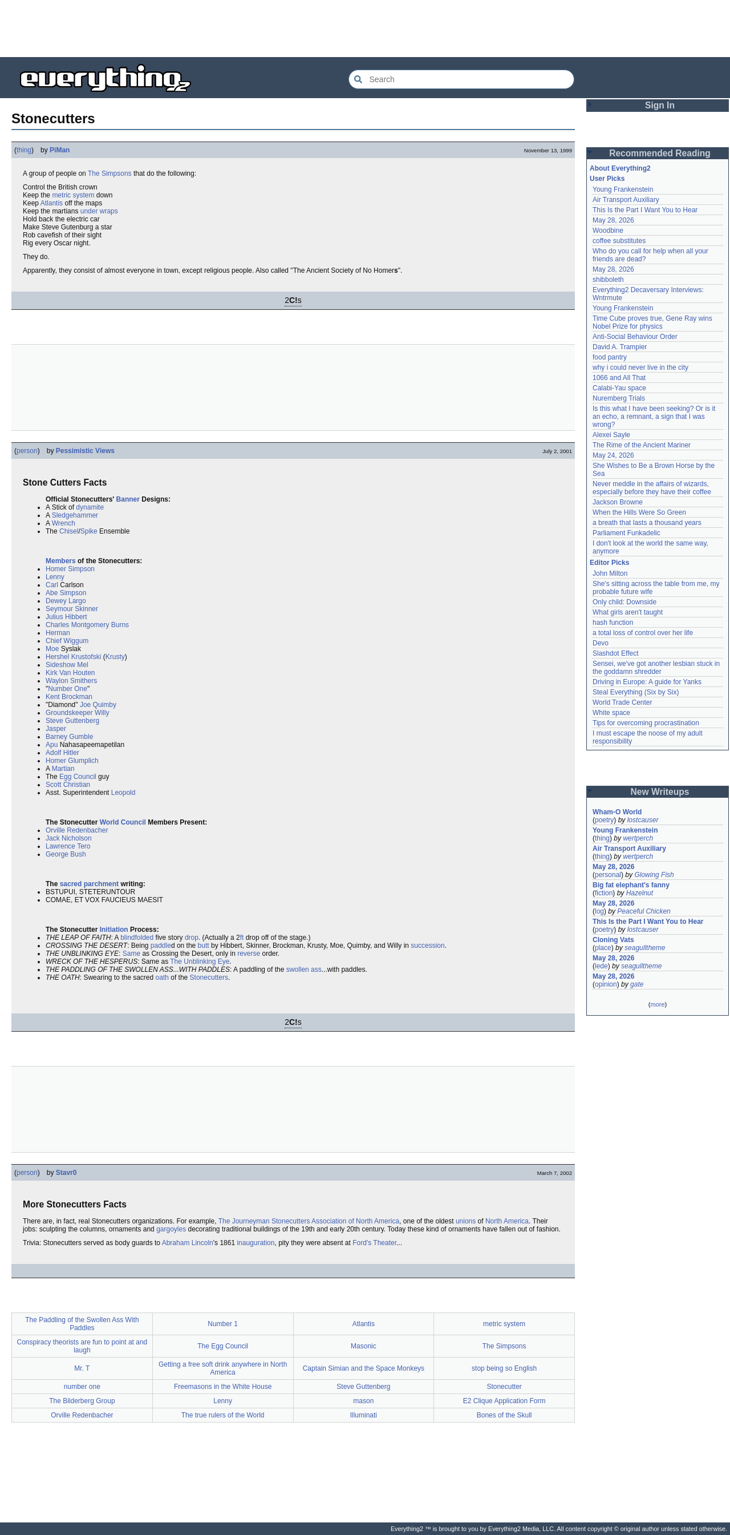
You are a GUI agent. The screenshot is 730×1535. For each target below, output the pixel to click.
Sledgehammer (75, 515)
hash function (613, 623)
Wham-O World (617, 812)
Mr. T (82, 1368)
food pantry (610, 357)
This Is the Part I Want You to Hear (645, 210)
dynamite (90, 507)
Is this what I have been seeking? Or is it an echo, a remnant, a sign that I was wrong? (655, 417)
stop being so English (504, 1368)
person (27, 451)
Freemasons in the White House (222, 1387)
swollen (297, 969)
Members (61, 561)
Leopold (123, 793)
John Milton (610, 573)
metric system (73, 195)
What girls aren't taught (628, 612)
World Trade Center (622, 702)
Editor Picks (609, 563)
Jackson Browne (618, 502)
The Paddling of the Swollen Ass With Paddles (82, 1324)
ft (242, 938)
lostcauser (643, 820)
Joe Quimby (98, 705)
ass (316, 969)
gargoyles (171, 1229)
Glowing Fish (654, 875)
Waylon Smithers (71, 681)
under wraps (99, 211)
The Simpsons (110, 173)
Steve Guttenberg (72, 721)
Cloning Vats (613, 940)
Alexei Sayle (611, 435)
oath (162, 977)
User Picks (607, 179)
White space (611, 713)
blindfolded (136, 938)
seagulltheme (644, 948)
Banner (128, 499)
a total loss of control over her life (643, 633)
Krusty (115, 657)
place (603, 948)
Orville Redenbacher (77, 830)
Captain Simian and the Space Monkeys (363, 1368)
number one (82, 1387)
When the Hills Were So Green (639, 512)
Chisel (68, 531)
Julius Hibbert (66, 617)
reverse (248, 954)
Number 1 (223, 1324)
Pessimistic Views (85, 451)
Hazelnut (639, 893)
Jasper (56, 729)
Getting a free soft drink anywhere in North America (223, 1368)
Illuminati (363, 1415)
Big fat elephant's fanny (631, 885)
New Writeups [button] (660, 792)
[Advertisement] (365, 28)
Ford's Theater (374, 1243)
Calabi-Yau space (619, 388)
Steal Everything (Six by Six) (636, 692)
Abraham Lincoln (187, 1243)
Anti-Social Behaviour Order (635, 337)
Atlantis (51, 203)
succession (427, 946)
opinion (606, 984)
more (657, 1004)
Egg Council (77, 777)
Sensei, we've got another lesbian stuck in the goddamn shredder (657, 668)
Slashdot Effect (616, 653)
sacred (71, 884)
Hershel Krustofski (73, 657)
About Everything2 (620, 168)
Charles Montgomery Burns (87, 625)
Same (131, 954)
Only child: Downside (624, 602)
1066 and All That (619, 378)
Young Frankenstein (623, 189)
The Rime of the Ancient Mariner (642, 445)
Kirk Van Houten (70, 673)
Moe (52, 649)
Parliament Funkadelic (626, 533)
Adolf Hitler (62, 753)
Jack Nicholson (69, 838)
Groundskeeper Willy (77, 713)
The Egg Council (222, 1346)
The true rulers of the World (223, 1415)
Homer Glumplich (72, 761)
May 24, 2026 (613, 455)
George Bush (66, 854)
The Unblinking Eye (199, 962)
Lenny (55, 577)
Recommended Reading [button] (660, 153)
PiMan (60, 150)
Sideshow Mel (67, 665)
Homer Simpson (70, 569)
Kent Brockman (69, 697)
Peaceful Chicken (643, 911)
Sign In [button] (660, 105)
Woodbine (608, 231)
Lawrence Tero (68, 846)
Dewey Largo (66, 601)
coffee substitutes (619, 241)
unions (466, 1221)
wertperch (638, 838)
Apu (52, 745)
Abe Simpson (66, 593)
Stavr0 (66, 1173)
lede (601, 966)
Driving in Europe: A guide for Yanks (647, 682)
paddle (161, 946)
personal (608, 875)
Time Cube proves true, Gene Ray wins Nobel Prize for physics (653, 322)
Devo (601, 643)
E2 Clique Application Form (504, 1401)
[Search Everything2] (461, 79)
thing (24, 150)
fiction (604, 893)
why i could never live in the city (640, 367)
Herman (58, 633)
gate (636, 984)
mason (363, 1401)
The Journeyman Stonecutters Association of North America (309, 1221)
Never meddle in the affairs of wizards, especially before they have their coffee (652, 488)
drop (191, 938)
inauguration (255, 1243)
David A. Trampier (620, 347)
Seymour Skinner (72, 609)
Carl (52, 585)
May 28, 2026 (613, 220)
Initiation (114, 930)
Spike (89, 531)
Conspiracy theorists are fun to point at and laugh (82, 1346)
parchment (101, 884)
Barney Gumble (69, 737)
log (599, 911)
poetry (604, 820)
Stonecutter (503, 1387)
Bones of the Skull (504, 1415)
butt (203, 946)
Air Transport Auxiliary (626, 200)
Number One (67, 689)
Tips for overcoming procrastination (646, 723)
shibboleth (608, 280)
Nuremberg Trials (619, 398)
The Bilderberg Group (82, 1401)
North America (507, 1221)
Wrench (63, 523)
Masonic (363, 1346)
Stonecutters (209, 977)
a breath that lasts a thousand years (647, 523)
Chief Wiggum (67, 641)
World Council (123, 822)
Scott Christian (68, 785)
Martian (63, 769)
